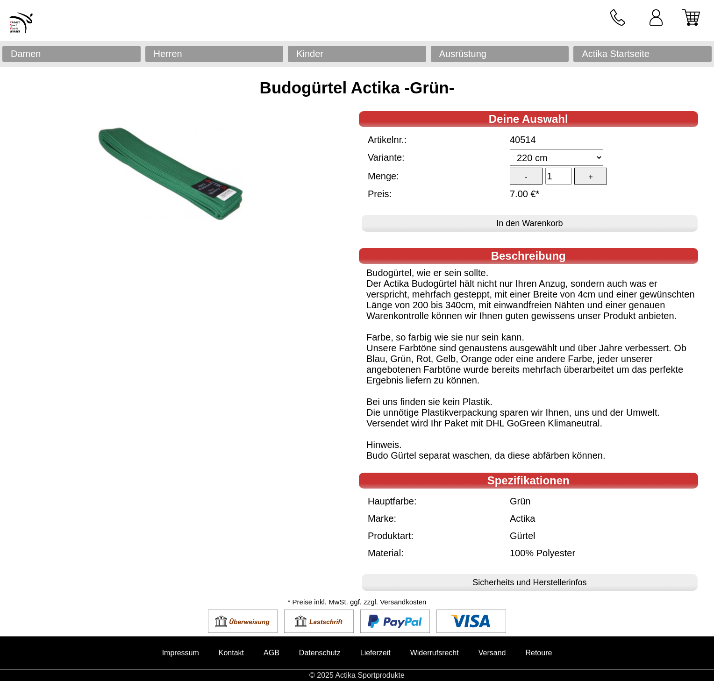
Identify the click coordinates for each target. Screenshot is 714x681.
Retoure (538, 653)
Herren (168, 54)
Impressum (180, 653)
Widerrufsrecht (434, 653)
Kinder (309, 54)
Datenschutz (320, 653)
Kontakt (231, 653)
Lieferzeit (375, 653)
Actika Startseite (616, 54)
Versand (492, 653)
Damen (26, 54)
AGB (271, 653)
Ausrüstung (462, 54)
